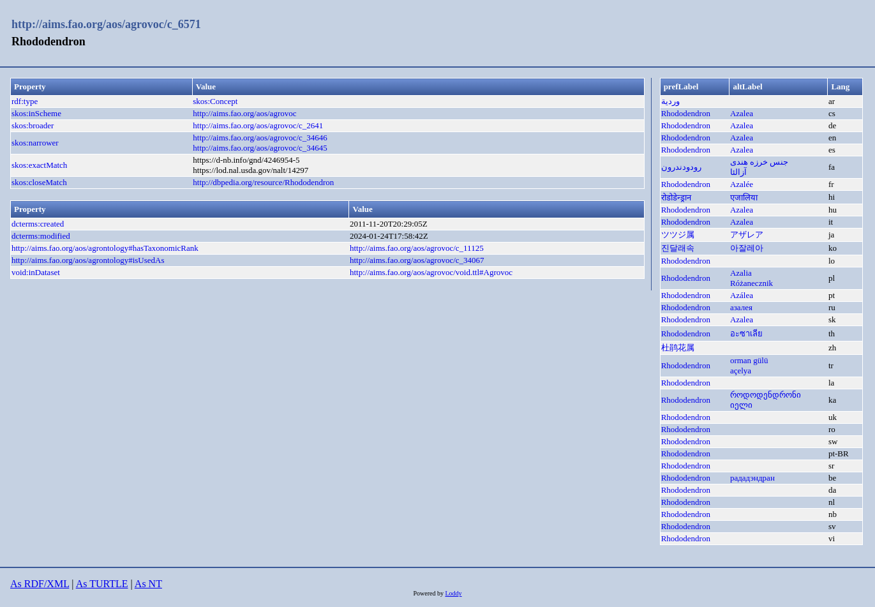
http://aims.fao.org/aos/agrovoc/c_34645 (260, 148)
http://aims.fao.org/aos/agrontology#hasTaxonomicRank (104, 248)
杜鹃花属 (677, 347)
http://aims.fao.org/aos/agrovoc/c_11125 (417, 248)
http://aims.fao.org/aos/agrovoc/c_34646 (260, 137)
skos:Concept (215, 101)
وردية (670, 101)
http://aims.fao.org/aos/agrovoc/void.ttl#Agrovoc (431, 272)
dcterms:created (37, 224)
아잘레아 (746, 248)
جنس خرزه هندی (759, 162)
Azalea (741, 113)
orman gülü (749, 360)
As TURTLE (102, 583)
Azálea (741, 295)
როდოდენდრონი (765, 395)
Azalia (741, 273)
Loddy (453, 593)
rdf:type (24, 101)
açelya (740, 370)
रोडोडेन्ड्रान (676, 197)
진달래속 (677, 248)
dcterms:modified (40, 236)
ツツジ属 (677, 234)
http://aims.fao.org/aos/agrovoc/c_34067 (417, 260)
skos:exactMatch (39, 165)
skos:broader (32, 125)
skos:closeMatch (39, 182)
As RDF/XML (39, 583)
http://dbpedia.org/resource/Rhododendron (263, 182)
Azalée (741, 184)
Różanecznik (751, 283)
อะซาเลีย (746, 333)
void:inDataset (35, 272)
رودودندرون (681, 167)
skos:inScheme (36, 113)
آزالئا (738, 172)
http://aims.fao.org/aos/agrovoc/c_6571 (106, 24)
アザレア (746, 234)
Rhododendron (685, 113)
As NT (148, 583)
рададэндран (752, 478)
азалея (741, 307)
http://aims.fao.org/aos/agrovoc (244, 113)
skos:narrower (35, 142)
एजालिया (744, 197)
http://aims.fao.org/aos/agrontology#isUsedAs (88, 260)
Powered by (429, 593)
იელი (741, 405)
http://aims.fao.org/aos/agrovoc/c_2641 (258, 125)
